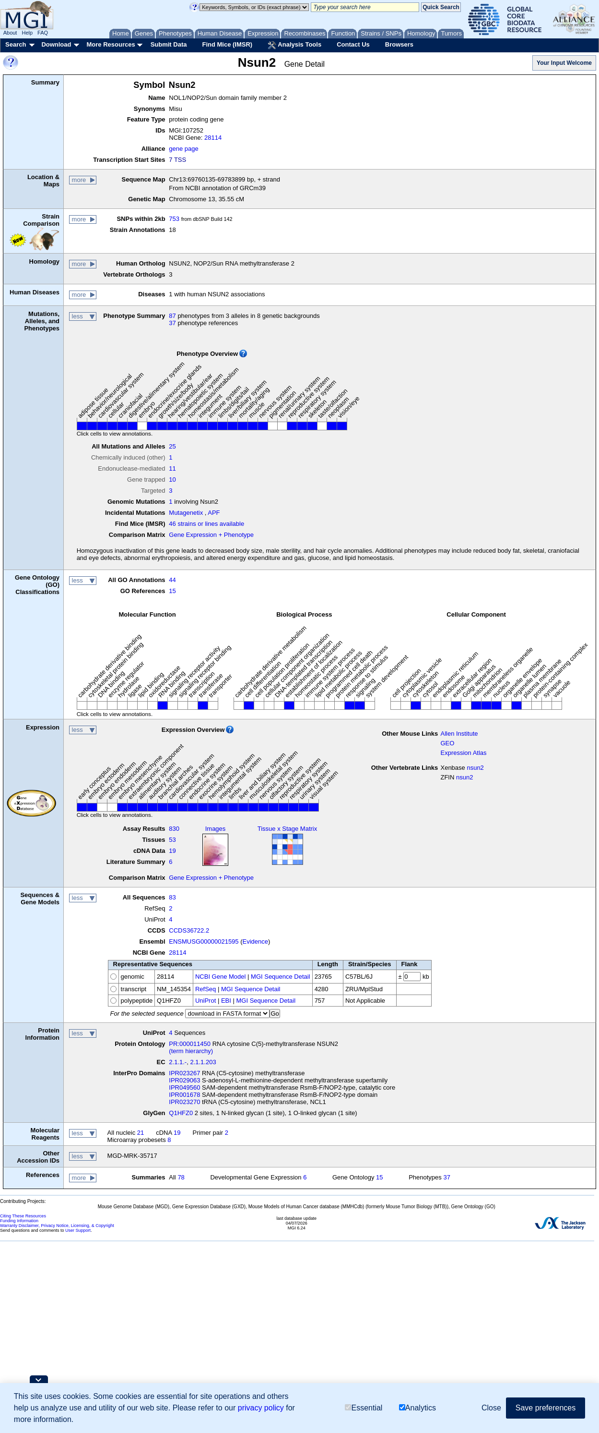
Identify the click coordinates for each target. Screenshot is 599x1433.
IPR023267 (184, 1073)
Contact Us (353, 44)
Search (15, 44)
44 (172, 579)
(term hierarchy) (191, 1051)
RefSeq (205, 989)
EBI (226, 1000)
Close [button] (491, 1408)
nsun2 (475, 767)
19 (172, 850)
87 (172, 315)
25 (172, 446)
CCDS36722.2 (189, 930)
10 (172, 479)
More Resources (110, 44)
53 (172, 839)
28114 (213, 137)
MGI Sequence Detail (280, 976)
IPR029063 (184, 1080)
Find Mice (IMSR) (227, 44)
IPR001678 (184, 1094)
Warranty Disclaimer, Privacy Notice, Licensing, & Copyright (57, 1225)
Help (27, 33)
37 (172, 323)
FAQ (42, 33)
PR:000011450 (190, 1043)
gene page (183, 148)
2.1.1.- (178, 1062)
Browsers (399, 44)
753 (174, 218)
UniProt (205, 1000)
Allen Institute (459, 733)
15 (172, 591)
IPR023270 (184, 1101)
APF (214, 512)
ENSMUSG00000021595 (203, 941)
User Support (78, 1230)
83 (172, 897)
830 (174, 828)
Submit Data (169, 44)
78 (180, 1177)
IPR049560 (184, 1087)
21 (140, 1132)
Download (56, 44)
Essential (363, 1408)
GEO (447, 743)
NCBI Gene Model (220, 976)
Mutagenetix (186, 512)
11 (172, 468)
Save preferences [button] (546, 1408)
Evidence (255, 941)
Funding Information (19, 1220)
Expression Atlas (463, 752)
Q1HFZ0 (181, 1113)
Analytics (417, 1408)
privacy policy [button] (261, 1408)
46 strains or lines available (206, 523)
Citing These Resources (23, 1216)
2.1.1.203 (203, 1062)
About (10, 33)
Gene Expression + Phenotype (211, 534)
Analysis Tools (294, 45)
